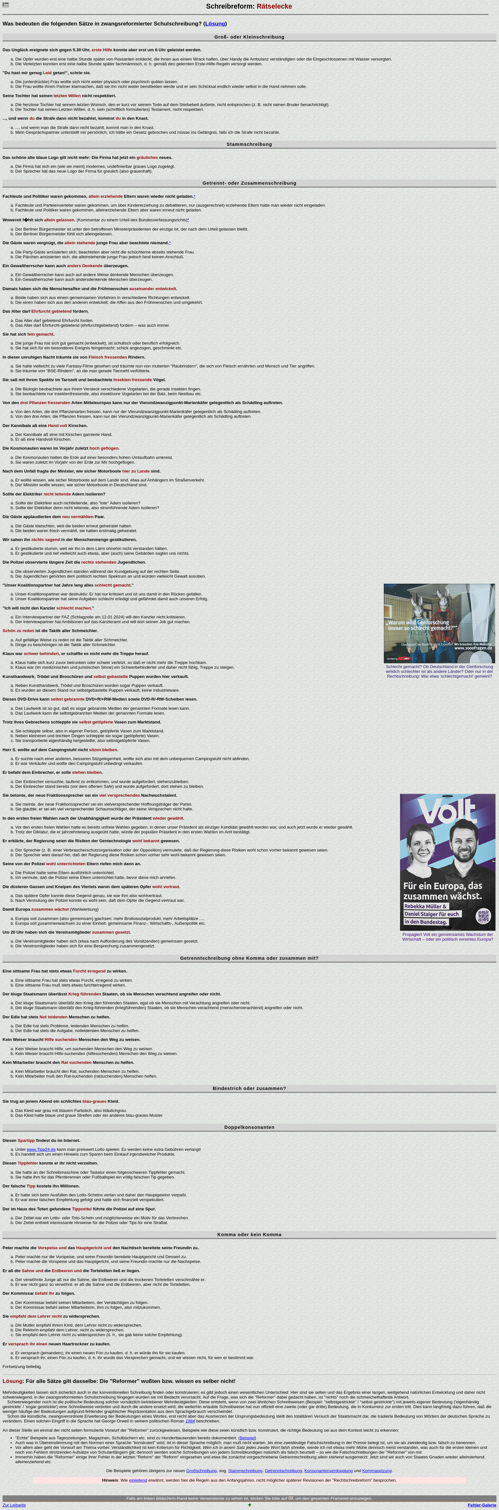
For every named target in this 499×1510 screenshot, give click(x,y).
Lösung (215, 23)
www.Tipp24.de (41, 1149)
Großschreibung (201, 1470)
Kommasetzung (377, 1470)
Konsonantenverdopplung (329, 1470)
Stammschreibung (245, 1470)
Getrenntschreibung (283, 1470)
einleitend (138, 1480)
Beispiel (247, 1437)
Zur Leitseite (14, 1505)
